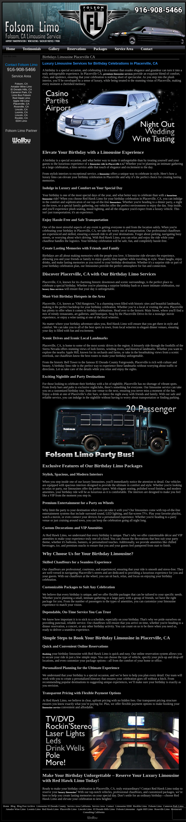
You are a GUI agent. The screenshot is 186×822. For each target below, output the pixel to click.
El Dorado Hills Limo (104, 809)
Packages (100, 49)
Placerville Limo (68, 809)
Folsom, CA (21, 83)
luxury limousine (67, 792)
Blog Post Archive (26, 806)
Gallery (54, 49)
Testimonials (32, 49)
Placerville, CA (21, 103)
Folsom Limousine (125, 809)
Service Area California (79, 806)
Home (10, 49)
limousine (104, 173)
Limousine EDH (123, 806)
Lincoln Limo (85, 809)
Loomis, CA (21, 112)
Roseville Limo (162, 809)
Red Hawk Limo (21, 98)
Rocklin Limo (140, 806)
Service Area (124, 49)
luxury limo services (53, 289)
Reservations (76, 49)
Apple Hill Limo (21, 100)
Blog (13, 806)
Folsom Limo (155, 806)
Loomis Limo (34, 809)
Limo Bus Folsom (21, 95)
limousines (115, 202)
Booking (46, 653)
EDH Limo (21, 120)
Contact (146, 49)
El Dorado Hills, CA (21, 89)
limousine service (51, 707)
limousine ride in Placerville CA (107, 163)
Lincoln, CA (21, 109)
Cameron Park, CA (21, 92)
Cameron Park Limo (173, 806)
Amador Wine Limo (21, 86)
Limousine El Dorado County (51, 806)
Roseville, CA (21, 106)
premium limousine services (118, 73)
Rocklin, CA (21, 118)
